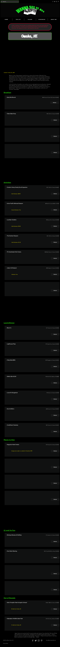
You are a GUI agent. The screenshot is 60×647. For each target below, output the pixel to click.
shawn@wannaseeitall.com (51, 640)
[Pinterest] (58, 1)
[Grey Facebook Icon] (53, 1)
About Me (30, 80)
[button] (55, 136)
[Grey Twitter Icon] (54, 1)
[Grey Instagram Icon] (56, 1)
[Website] (54, 102)
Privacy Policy (5, 643)
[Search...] (9, 2)
